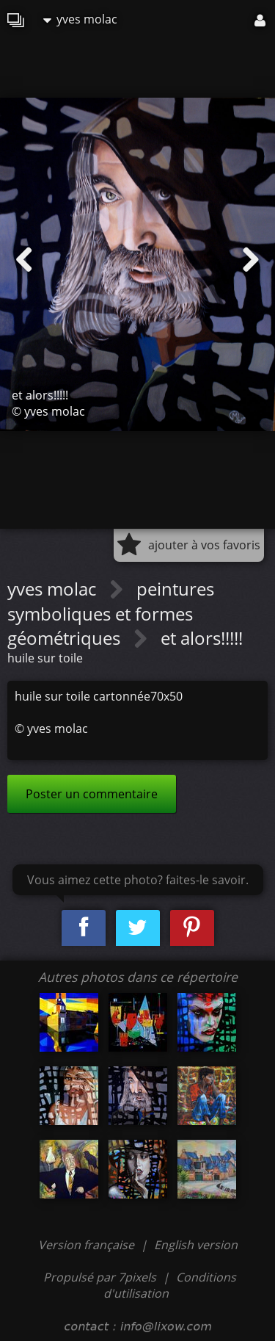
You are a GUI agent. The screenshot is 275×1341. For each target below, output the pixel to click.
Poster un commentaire (92, 794)
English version (196, 1245)
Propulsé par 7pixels (99, 1277)
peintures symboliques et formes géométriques (110, 613)
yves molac (80, 19)
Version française (87, 1245)
